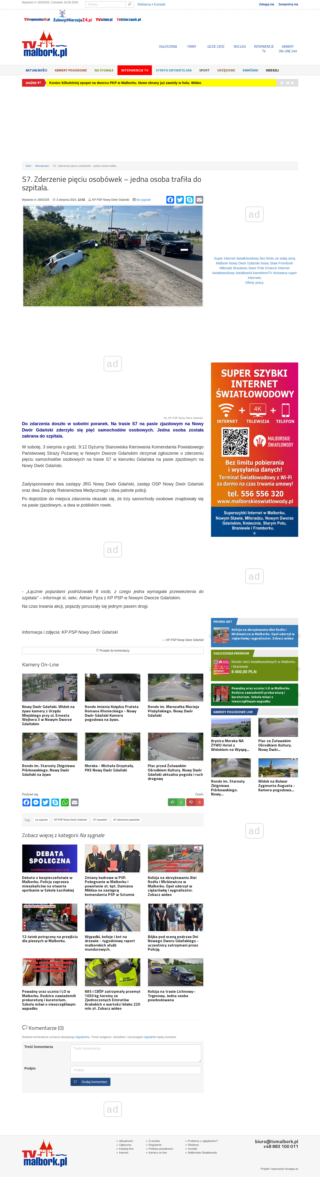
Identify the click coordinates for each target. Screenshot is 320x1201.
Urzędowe (226, 70)
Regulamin (154, 1145)
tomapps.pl (291, 1168)
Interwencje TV (134, 70)
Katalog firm (125, 1149)
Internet (122, 1153)
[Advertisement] (160, 124)
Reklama (144, 4)
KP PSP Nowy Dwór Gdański (70, 819)
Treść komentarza (38, 1047)
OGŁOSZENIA (168, 46)
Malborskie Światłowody (201, 1153)
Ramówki (250, 70)
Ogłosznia (124, 1145)
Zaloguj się (266, 4)
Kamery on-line (156, 1153)
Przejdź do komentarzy (112, 650)
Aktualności (36, 70)
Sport (204, 70)
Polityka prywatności (159, 1149)
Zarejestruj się (288, 4)
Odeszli (272, 70)
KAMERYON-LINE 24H (288, 48)
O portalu (153, 1141)
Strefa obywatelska (174, 70)
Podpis (30, 1068)
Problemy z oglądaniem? (201, 1141)
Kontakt (159, 4)
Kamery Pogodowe (71, 70)
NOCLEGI (240, 46)
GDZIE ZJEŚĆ (216, 46)
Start (28, 165)
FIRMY (191, 46)
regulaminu (82, 1037)
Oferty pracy (254, 283)
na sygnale (41, 819)
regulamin (150, 1037)
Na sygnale (104, 70)
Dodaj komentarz (89, 1082)
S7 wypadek (100, 819)
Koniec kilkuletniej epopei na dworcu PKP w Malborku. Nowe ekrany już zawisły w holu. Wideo (125, 83)
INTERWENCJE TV (264, 48)
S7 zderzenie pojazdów (126, 819)
